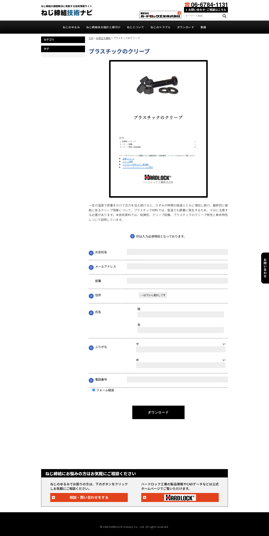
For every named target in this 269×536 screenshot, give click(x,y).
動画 (203, 27)
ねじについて (135, 27)
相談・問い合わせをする (89, 497)
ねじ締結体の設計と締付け (103, 27)
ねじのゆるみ (71, 27)
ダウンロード (185, 27)
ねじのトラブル (161, 27)
